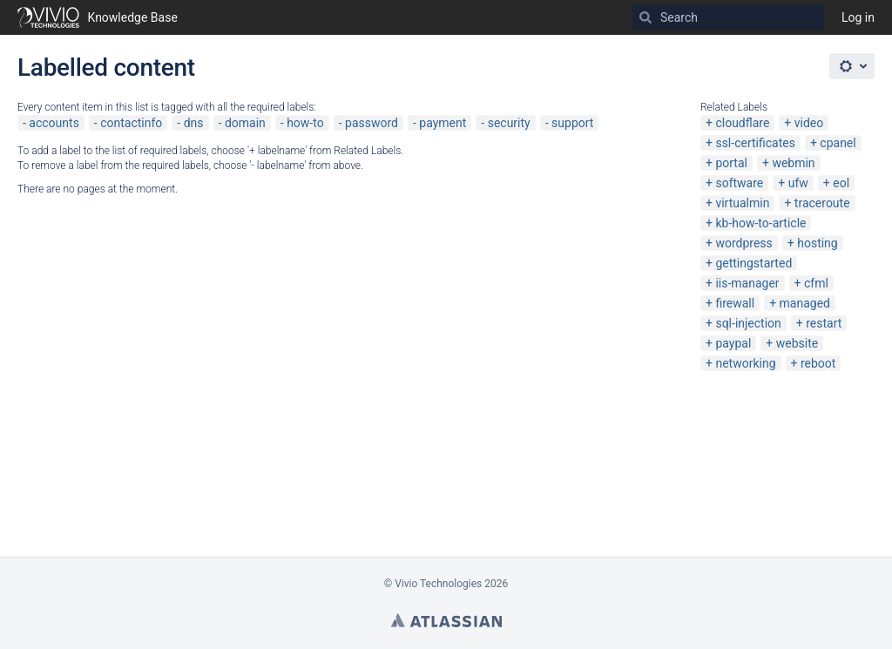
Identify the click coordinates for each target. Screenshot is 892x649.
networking (745, 363)
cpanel (837, 143)
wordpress (743, 243)
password (371, 123)
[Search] (645, 17)
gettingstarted (753, 263)
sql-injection (747, 323)
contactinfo (131, 123)
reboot (818, 363)
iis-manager (747, 283)
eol (841, 183)
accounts (54, 123)
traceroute (822, 203)
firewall (734, 303)
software (739, 183)
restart (823, 323)
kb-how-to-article (760, 223)
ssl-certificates (754, 143)
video (809, 123)
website (797, 343)
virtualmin (742, 203)
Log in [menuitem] (858, 17)
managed (805, 303)
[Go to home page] (97, 17)
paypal (733, 343)
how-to (305, 123)
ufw (798, 183)
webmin (793, 163)
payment (442, 123)
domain (245, 123)
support (572, 123)
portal (731, 163)
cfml (816, 283)
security (509, 123)
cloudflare (742, 123)
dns (194, 123)
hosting (817, 243)
